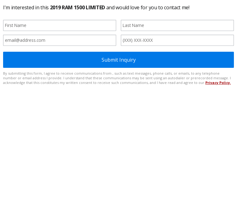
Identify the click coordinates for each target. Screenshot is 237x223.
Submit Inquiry (119, 59)
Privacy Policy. (218, 82)
